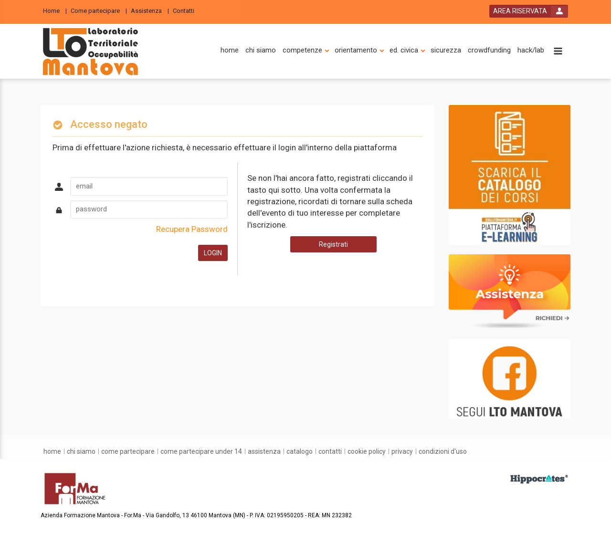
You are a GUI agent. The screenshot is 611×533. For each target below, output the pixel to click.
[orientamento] (356, 50)
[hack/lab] (530, 50)
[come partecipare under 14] (201, 451)
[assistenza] (264, 451)
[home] (230, 50)
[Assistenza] (150, 10)
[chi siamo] (260, 50)
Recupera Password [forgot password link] (192, 229)
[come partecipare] (128, 451)
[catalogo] (299, 451)
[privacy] (402, 451)
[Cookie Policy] (367, 451)
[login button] (528, 11)
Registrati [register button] (333, 244)
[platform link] (90, 51)
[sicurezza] (446, 50)
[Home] (55, 10)
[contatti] (330, 451)
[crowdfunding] (489, 50)
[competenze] (302, 50)
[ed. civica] (404, 50)
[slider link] (509, 174)
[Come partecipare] (99, 10)
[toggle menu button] (558, 52)
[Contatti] (186, 10)
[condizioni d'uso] (443, 451)
